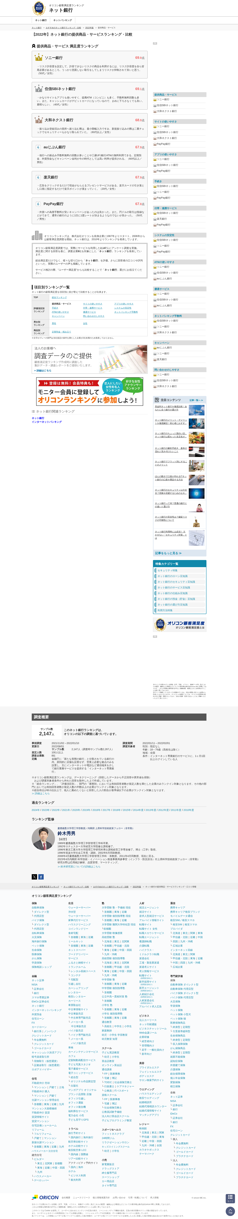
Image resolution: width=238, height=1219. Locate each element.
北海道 (108, 941)
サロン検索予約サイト (151, 1080)
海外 (80, 1167)
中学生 (118, 1026)
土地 (61, 1087)
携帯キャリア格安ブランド (185, 911)
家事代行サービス (78, 920)
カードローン (39, 1027)
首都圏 (38, 1104)
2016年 (117, 810)
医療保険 (37, 954)
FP (106, 1073)
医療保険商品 (177, 1022)
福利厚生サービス (78, 1111)
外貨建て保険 (177, 1065)
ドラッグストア (110, 1168)
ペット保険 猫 (178, 1018)
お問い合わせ (119, 1197)
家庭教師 (107, 1030)
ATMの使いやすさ (60, 312)
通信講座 (107, 1069)
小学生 (128, 1026)
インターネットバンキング (47, 421)
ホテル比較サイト (78, 1145)
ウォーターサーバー (79, 907)
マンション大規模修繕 (44, 1108)
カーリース (74, 1000)
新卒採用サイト (148, 982)
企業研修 (144, 1037)
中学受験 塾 (108, 979)
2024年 (36, 810)
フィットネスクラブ (113, 1133)
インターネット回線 (181, 950)
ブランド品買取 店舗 (79, 1094)
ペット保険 (38, 945)
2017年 (107, 810)
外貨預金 (37, 1014)
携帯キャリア (177, 907)
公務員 (108, 1090)
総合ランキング (59, 297)
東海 (46, 1104)
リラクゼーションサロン (115, 1142)
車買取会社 (74, 1005)
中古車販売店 (75, 1013)
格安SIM (177, 924)
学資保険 (37, 962)
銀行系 (38, 1031)
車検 (70, 1047)
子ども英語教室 (110, 1052)
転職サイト (145, 924)
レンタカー (74, 992)
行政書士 (109, 1086)
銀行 (36, 993)
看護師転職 (145, 941)
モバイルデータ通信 (181, 915)
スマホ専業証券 (40, 997)
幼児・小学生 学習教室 (114, 1034)
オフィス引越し (77, 1098)
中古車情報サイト (78, 1009)
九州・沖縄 (110, 954)
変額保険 (175, 1082)
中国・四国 (58, 1167)
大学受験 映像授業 (112, 933)
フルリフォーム (43, 1133)
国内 (73, 1167)
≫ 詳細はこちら (41, 793)
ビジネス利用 (78, 1175)
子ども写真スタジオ (79, 1064)
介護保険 (175, 1069)
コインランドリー (78, 928)
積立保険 (175, 1086)
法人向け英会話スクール (115, 1116)
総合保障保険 (177, 1073)
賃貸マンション (40, 1121)
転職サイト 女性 (148, 928)
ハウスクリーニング (79, 924)
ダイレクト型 (41, 911)
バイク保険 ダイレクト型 (184, 993)
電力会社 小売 (76, 1115)
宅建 (106, 1078)
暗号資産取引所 (40, 1056)
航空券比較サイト (78, 1141)
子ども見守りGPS (78, 1119)
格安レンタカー (77, 996)
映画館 (143, 1128)
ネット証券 (38, 980)
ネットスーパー (77, 950)
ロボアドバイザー (42, 1069)
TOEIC (108, 1082)
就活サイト (145, 911)
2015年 (127, 810)
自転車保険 (38, 933)
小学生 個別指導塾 (112, 1013)
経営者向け (148, 1041)
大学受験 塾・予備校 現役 (116, 907)
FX (33, 1022)
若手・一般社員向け (153, 1049)
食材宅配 (73, 933)
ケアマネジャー (125, 1086)
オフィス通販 (75, 1102)
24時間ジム (108, 1138)
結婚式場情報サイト (150, 1110)
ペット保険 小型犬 (180, 1014)
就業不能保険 (177, 1056)
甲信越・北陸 (121, 945)
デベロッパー (41, 1180)
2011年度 (176, 810)
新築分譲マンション (43, 1142)
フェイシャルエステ (150, 1071)
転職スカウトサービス (151, 933)
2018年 (96, 810)
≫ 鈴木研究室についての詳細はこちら (79, 866)
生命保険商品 (177, 1035)
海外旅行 (88, 1137)
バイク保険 (38, 920)
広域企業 (178, 945)
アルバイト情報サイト (151, 920)
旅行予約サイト (77, 1133)
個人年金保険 (177, 1078)
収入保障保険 (180, 1043)
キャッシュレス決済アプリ (47, 1052)
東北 (39, 1163)
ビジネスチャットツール (153, 1028)
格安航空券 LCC (77, 1150)
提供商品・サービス (165, 94)
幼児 (106, 1056)
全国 (159, 1145)
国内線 (74, 1154)
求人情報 (154, 1197)
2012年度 (163, 810)
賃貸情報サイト (40, 1116)
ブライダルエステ (149, 1067)
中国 (200, 937)
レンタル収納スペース (83, 971)
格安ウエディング (149, 1098)
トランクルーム (77, 966)
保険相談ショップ (42, 966)
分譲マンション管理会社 (45, 1099)
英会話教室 (108, 1061)
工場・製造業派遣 (149, 962)
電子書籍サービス (78, 1068)
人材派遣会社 (146, 1001)
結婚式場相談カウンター (153, 1106)
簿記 (114, 1078)
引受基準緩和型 (181, 1031)
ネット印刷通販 (148, 1024)
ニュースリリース (81, 1197)
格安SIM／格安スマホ (182, 920)
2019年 (86, 810)
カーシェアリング (78, 988)
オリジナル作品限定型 (83, 1081)
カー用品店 (108, 1181)
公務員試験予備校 (112, 1111)
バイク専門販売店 (81, 1034)
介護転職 (144, 945)
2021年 (66, 810)
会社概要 (66, 1197)
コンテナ (76, 975)
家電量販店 (108, 1164)
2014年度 (138, 810)
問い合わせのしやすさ (93, 316)
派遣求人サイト (148, 966)
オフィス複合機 (77, 1106)
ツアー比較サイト (78, 1158)
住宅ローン (38, 1018)
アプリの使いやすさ (124, 304)
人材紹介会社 (146, 995)
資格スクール (109, 1094)
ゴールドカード (43, 1048)
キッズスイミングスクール (116, 1146)
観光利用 (76, 1179)
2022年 (56, 810)
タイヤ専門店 (109, 1185)
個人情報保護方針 (101, 1197)
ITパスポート (121, 1090)
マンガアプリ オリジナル (82, 1089)
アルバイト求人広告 (150, 1006)
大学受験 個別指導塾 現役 (116, 915)
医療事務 (115, 1073)
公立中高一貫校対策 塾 (114, 996)
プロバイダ (176, 928)
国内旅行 (76, 1137)
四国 (175, 941)
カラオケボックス (149, 1149)
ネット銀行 (38, 418)
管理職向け (148, 1045)
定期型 (186, 1027)
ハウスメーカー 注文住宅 (45, 1151)
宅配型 (74, 979)
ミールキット (75, 941)
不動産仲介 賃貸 (41, 1112)
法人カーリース (148, 1020)
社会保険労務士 (123, 1082)
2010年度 (188, 810)
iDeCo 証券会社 (40, 1001)
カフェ (72, 1056)
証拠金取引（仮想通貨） (48, 1065)
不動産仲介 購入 (41, 1091)
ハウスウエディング (150, 1093)
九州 (61, 1104)
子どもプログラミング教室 (117, 1120)
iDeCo (173, 1113)
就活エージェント (149, 907)
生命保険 (37, 950)
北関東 (48, 1163)
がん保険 (37, 958)
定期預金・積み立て (61, 332)
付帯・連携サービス (92, 308)
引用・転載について (137, 1197)
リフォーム (38, 1129)
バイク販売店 (75, 1030)
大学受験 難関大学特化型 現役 (119, 924)
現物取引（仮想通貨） (46, 1061)
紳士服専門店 (109, 1172)
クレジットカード (42, 1035)
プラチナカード (184, 1156)
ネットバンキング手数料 (126, 312)
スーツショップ (110, 1177)
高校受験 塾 (108, 937)
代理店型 (39, 915)
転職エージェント (149, 937)
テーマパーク (146, 1153)
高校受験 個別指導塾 (113, 958)
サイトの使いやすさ (92, 304)
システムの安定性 (122, 308)
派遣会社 (144, 958)
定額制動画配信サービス (82, 1060)
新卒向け (147, 1053)
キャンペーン (58, 316)
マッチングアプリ (149, 1114)
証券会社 (39, 988)
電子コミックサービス (80, 1073)
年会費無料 (40, 1039)
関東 (161, 1132)
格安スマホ (191, 924)
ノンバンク (50, 1031)
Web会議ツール (148, 1032)
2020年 (76, 810)
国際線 (84, 1154)
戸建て (53, 1087)
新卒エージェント (149, 989)
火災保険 (37, 937)
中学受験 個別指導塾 (113, 988)
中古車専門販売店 (81, 1017)
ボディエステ (146, 1076)
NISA (35, 984)
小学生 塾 (107, 1005)
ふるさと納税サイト (79, 962)
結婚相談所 (145, 1102)
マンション (40, 1087)
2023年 (46, 810)
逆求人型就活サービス (151, 915)
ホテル (72, 1171)
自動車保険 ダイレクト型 (184, 984)
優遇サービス (89, 312)
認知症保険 (176, 1061)
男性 (54, 323)
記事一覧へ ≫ (196, 400)
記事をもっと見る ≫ (168, 553)
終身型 (176, 1027)
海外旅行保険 (39, 941)
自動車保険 (38, 907)
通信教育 (107, 1022)
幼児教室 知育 (109, 1038)
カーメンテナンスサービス (83, 1051)
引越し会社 (74, 983)
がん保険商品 (177, 1048)
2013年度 (151, 810)
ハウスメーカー (43, 1176)
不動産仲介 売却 (41, 1083)
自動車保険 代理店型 (181, 988)
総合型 (74, 1077)
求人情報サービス (149, 971)
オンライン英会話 (112, 1065)
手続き (55, 308)
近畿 (54, 1104)
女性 (85, 323)
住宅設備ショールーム (44, 1125)
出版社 (74, 1085)
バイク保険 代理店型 (181, 997)
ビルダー (39, 1159)
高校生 (108, 1026)
